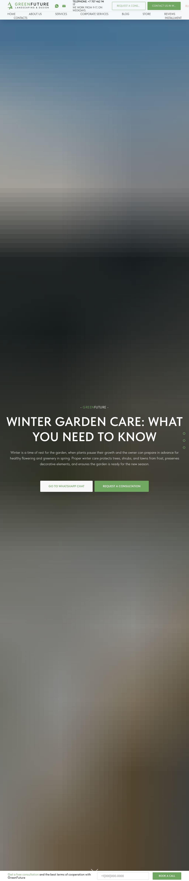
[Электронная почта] (64, 6)
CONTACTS (20, 18)
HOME (11, 14)
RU (187, 6)
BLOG (125, 14)
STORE (147, 14)
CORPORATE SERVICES (94, 14)
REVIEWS (169, 14)
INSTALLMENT (173, 18)
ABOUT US (35, 14)
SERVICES (61, 14)
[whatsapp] (56, 6)
